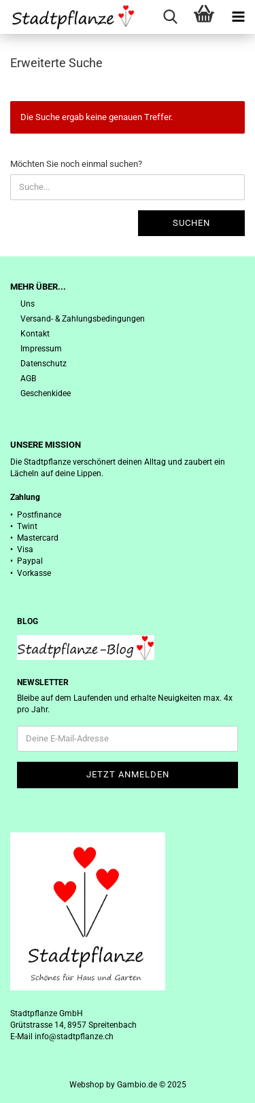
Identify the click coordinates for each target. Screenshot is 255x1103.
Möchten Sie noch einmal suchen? (76, 164)
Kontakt (35, 333)
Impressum (41, 348)
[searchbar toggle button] (170, 17)
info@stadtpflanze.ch (74, 1036)
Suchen (191, 223)
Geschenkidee (45, 393)
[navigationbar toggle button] (238, 17)
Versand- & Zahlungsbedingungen (82, 319)
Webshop (86, 1084)
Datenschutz (43, 363)
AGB (28, 378)
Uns (27, 304)
